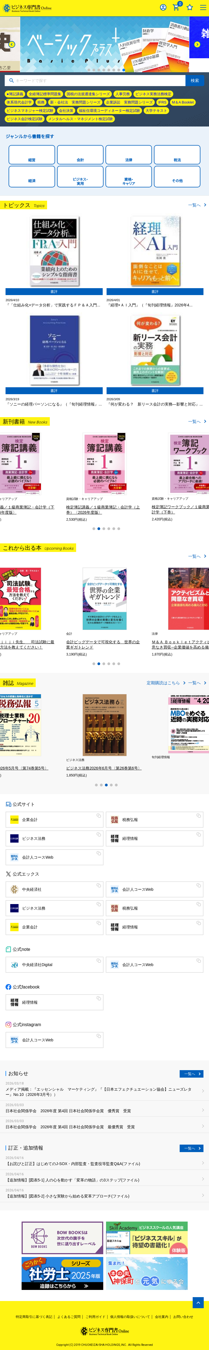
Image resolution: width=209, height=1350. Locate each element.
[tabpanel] (73, 477)
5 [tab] (108, 70)
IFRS (162, 102)
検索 (195, 80)
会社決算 (66, 111)
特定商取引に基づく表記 (34, 1317)
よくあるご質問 (69, 1317)
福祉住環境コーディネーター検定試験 (109, 111)
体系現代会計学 (19, 102)
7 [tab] (118, 70)
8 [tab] (123, 70)
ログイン (163, 7)
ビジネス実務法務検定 (153, 94)
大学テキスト (156, 111)
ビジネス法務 (33, 838)
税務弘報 (130, 819)
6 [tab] (113, 70)
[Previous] (11, 44)
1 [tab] (88, 70)
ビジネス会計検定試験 (25, 119)
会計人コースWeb (37, 857)
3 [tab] (98, 70)
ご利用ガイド (95, 1317)
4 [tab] (103, 70)
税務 (41, 102)
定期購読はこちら (163, 682)
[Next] (197, 44)
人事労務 (122, 94)
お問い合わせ (183, 1317)
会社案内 (161, 1317)
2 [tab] (93, 70)
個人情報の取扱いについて (130, 1317)
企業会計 (30, 819)
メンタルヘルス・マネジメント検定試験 (80, 119)
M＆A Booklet (183, 102)
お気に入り (190, 7)
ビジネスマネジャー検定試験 (30, 111)
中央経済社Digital (37, 964)
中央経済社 (32, 889)
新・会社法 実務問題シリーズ (75, 102)
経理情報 (130, 838)
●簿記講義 (15, 94)
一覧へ (194, 205)
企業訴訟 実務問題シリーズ (129, 102)
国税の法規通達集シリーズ (88, 94)
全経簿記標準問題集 (45, 94)
